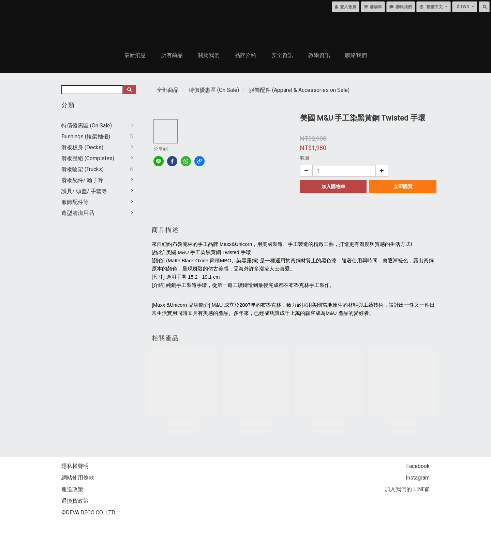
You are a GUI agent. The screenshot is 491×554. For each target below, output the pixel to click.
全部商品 (168, 90)
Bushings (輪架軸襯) (85, 136)
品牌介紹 (245, 55)
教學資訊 (319, 55)
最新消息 (135, 55)
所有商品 (172, 55)
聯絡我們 (356, 55)
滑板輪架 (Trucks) (82, 169)
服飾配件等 (75, 202)
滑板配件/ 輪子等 (82, 180)
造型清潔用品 (77, 213)
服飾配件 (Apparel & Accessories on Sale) (299, 90)
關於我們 (209, 55)
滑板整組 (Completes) (87, 158)
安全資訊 (282, 55)
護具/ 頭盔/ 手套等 (84, 191)
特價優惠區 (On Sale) (86, 125)
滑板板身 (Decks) (82, 147)
